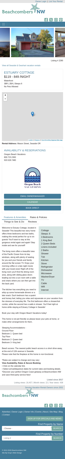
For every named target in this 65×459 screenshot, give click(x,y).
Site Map (53, 412)
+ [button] (5, 95)
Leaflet (31, 140)
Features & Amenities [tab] (15, 217)
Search (57, 428)
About (45, 412)
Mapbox (37, 140)
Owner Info (29, 412)
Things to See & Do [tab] (14, 221)
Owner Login (40, 1)
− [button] (5, 99)
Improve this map (56, 140)
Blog (61, 412)
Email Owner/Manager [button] (32, 196)
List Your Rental (56, 1)
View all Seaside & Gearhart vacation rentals (21, 65)
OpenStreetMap (46, 140)
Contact (6, 415)
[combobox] (27, 428)
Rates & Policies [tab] (38, 217)
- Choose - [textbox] (7, 428)
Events (38, 412)
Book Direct (32, 208)
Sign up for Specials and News (44, 419)
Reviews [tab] (32, 221)
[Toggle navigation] (3, 24)
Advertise (6, 412)
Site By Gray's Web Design (12, 453)
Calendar (32, 202)
